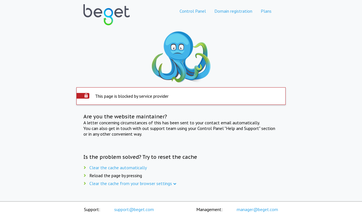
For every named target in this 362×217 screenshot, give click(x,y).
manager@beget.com (257, 209)
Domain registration (233, 11)
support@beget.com (134, 209)
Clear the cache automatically (118, 167)
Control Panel (193, 11)
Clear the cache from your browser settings (130, 183)
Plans (266, 11)
